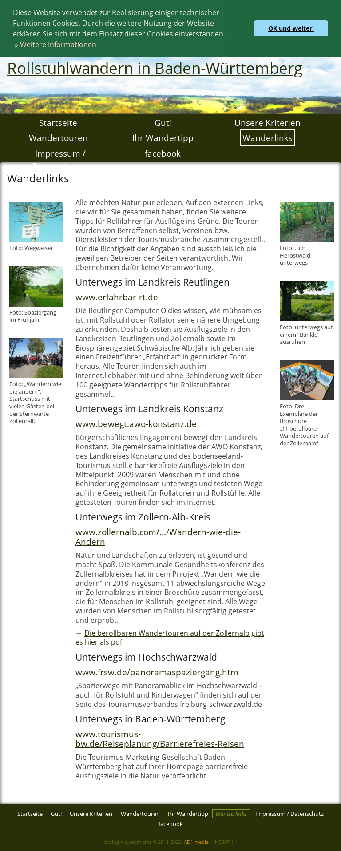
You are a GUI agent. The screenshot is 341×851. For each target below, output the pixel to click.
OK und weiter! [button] (291, 28)
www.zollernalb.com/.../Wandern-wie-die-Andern (158, 536)
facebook (163, 153)
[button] (99, 45)
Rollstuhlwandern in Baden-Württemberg (154, 67)
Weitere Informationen (58, 44)
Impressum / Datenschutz (59, 159)
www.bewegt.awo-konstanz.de (136, 423)
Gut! (163, 122)
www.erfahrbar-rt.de (116, 296)
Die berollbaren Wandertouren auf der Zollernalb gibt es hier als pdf (169, 637)
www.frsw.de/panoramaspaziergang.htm (156, 671)
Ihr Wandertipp (163, 137)
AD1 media (196, 841)
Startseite (58, 122)
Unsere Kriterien (267, 122)
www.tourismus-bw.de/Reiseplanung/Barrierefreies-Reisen (159, 738)
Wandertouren (58, 137)
